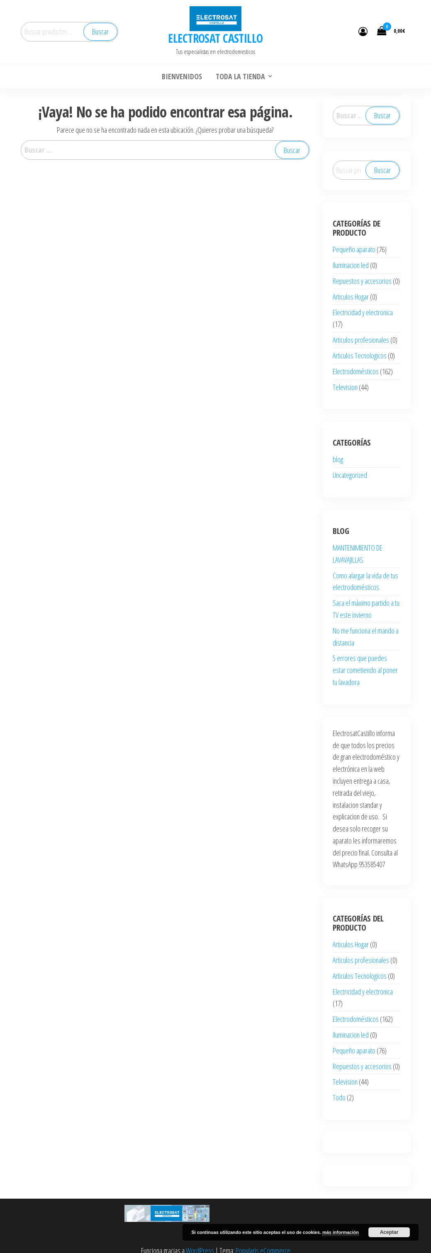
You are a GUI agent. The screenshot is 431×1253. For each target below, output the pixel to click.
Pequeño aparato (354, 249)
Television (345, 387)
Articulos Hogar (351, 297)
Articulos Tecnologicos (360, 356)
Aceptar (389, 1232)
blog (338, 459)
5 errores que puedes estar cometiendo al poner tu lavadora (365, 670)
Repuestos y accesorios (362, 281)
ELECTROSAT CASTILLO (215, 38)
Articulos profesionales (361, 340)
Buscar (100, 32)
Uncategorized (350, 475)
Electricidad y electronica (363, 312)
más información (340, 1232)
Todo (339, 1097)
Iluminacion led (351, 265)
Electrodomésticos (356, 371)
